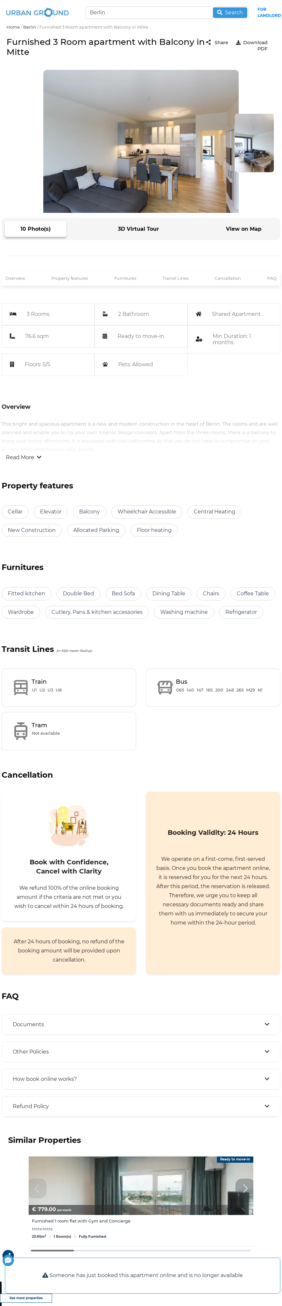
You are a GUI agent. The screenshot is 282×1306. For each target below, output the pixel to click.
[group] (141, 1201)
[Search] (167, 12)
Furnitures (125, 278)
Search (230, 12)
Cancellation (228, 278)
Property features (69, 278)
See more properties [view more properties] (26, 1298)
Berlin (29, 27)
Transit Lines (175, 278)
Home (13, 27)
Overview (15, 278)
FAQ (271, 278)
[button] (245, 1188)
